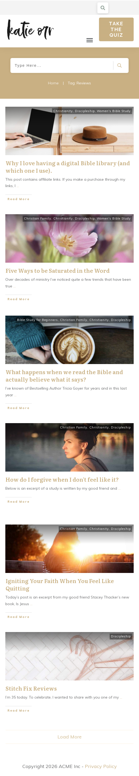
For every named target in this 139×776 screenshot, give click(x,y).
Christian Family (37, 218)
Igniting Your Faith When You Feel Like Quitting (60, 584)
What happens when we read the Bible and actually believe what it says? (64, 375)
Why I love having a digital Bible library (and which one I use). (68, 166)
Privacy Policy (101, 766)
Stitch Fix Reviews (31, 688)
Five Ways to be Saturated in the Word (58, 270)
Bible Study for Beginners (37, 320)
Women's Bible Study (114, 111)
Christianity (63, 111)
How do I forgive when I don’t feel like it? (62, 479)
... (18, 185)
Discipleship (85, 111)
